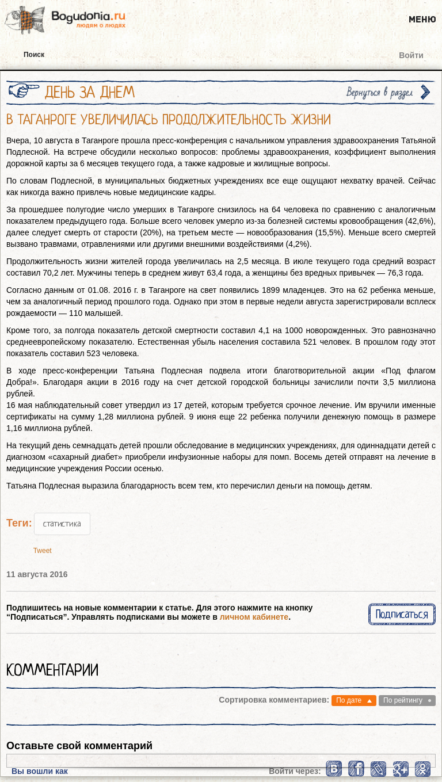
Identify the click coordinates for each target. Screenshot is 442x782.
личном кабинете (254, 616)
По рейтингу (402, 700)
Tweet (42, 551)
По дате (348, 700)
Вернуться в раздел (380, 92)
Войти (411, 55)
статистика (62, 523)
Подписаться (402, 614)
